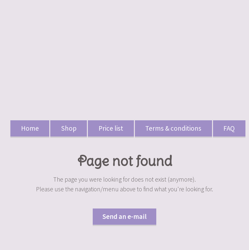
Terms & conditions (173, 128)
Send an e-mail (124, 216)
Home (30, 128)
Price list (111, 128)
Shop (69, 128)
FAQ (229, 128)
